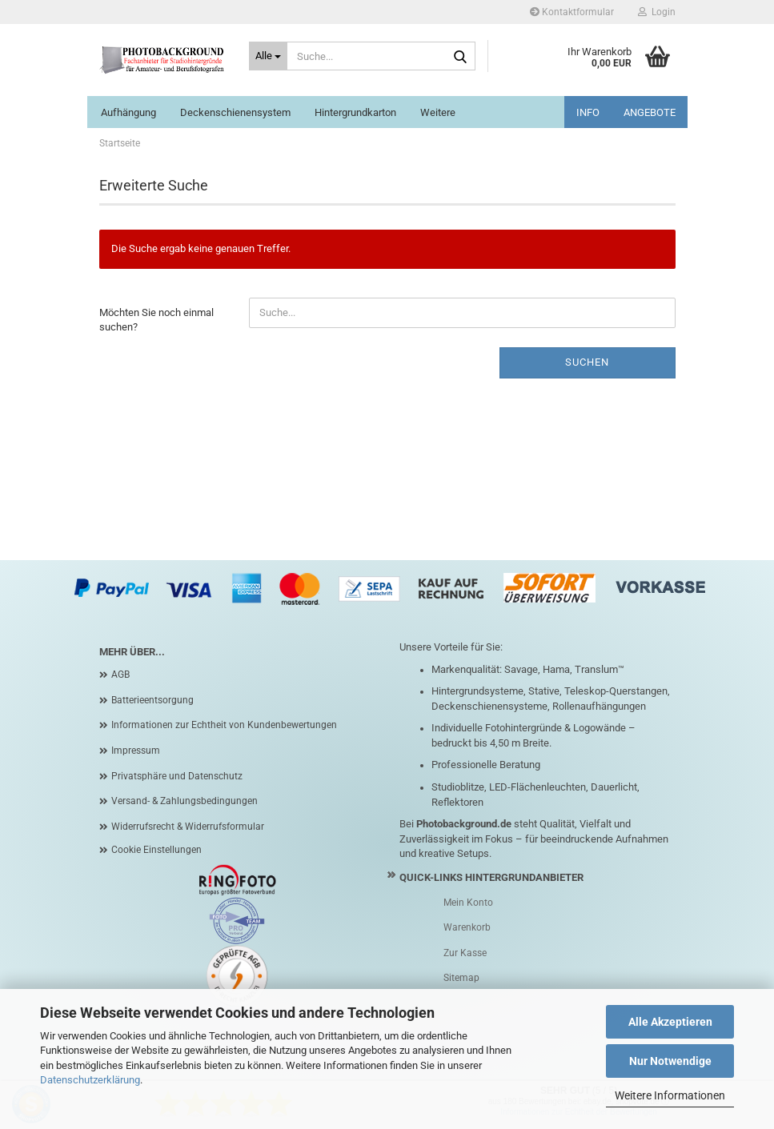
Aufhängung (128, 112)
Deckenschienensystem (235, 112)
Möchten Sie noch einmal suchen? (156, 320)
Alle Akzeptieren (670, 1021)
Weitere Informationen (670, 1095)
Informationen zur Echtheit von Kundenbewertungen (224, 725)
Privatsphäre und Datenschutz (177, 776)
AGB (120, 674)
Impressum (135, 750)
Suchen (587, 362)
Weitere (437, 112)
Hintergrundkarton (355, 112)
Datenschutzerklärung (90, 1080)
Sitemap (461, 977)
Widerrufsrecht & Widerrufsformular (187, 826)
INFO (588, 112)
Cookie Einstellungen (156, 849)
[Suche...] (268, 56)
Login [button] (657, 12)
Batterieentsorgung (152, 700)
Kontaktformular (572, 12)
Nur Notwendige (670, 1061)
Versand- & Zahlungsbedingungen (184, 801)
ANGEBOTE (650, 112)
